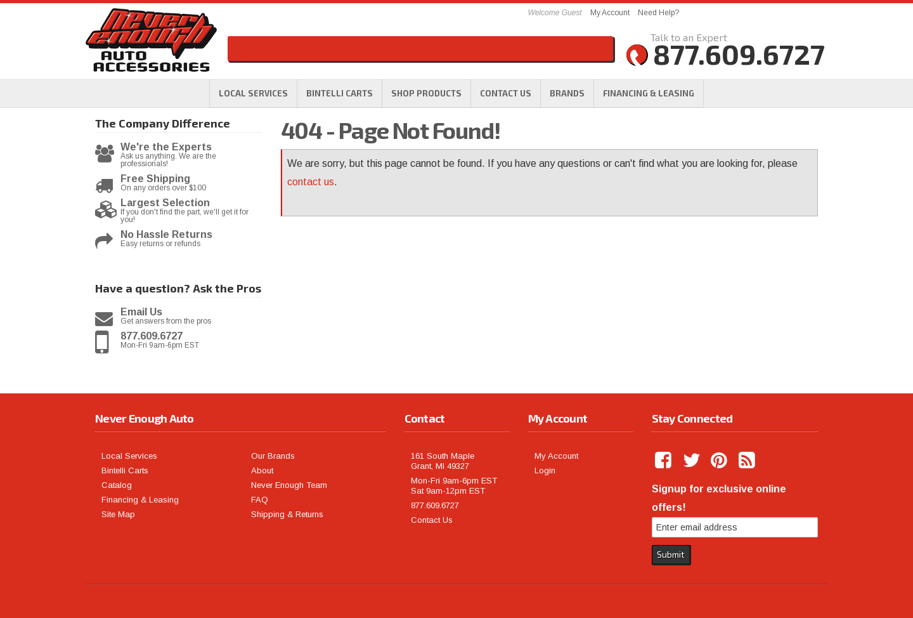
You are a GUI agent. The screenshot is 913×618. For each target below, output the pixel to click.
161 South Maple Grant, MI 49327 (442, 461)
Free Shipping (155, 179)
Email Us (141, 312)
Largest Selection (165, 203)
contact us (310, 181)
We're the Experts (166, 147)
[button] (426, 93)
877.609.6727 (151, 336)
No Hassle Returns (166, 235)
